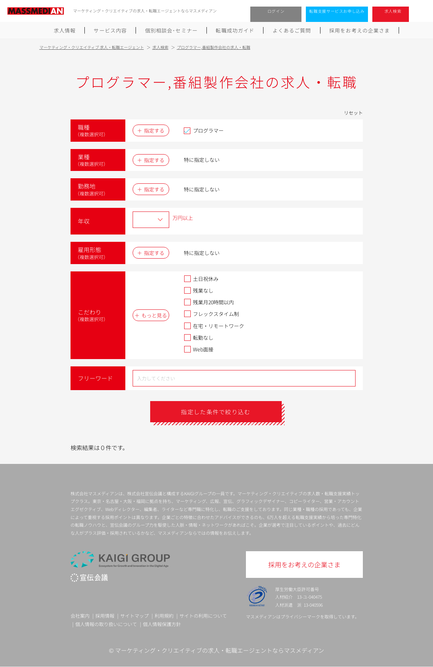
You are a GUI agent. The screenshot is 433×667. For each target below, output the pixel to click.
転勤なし (198, 337)
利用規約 (164, 615)
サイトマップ (134, 615)
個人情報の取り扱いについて (106, 624)
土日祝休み (201, 278)
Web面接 (198, 349)
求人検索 (393, 11)
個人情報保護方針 (162, 624)
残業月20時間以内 (209, 302)
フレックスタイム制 (211, 313)
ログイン (276, 11)
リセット (353, 112)
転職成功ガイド (235, 30)
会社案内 (80, 615)
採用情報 (104, 615)
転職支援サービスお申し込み (337, 11)
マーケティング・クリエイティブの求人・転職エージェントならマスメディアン (219, 650)
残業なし (198, 290)
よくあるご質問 (292, 30)
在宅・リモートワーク (214, 325)
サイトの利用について (203, 615)
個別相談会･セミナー (171, 30)
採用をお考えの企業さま (359, 30)
